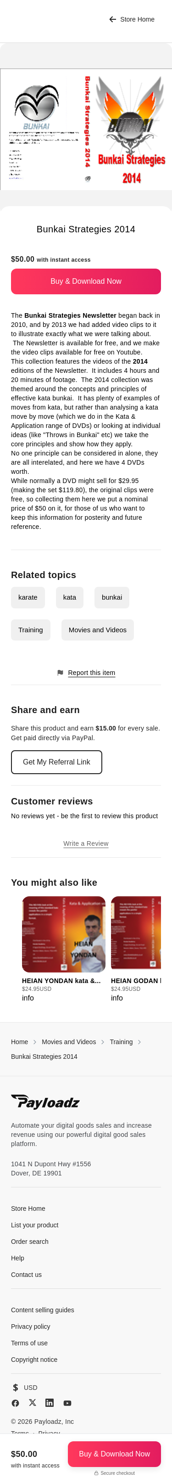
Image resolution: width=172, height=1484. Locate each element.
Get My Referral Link (56, 762)
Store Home (132, 19)
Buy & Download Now (86, 281)
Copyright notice (34, 1359)
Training (30, 630)
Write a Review (85, 843)
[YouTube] (67, 1403)
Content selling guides (42, 1310)
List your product (35, 1225)
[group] (63, 950)
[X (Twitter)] (32, 1402)
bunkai (112, 597)
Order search (30, 1241)
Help (17, 1258)
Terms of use (29, 1343)
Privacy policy (30, 1326)
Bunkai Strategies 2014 (44, 1056)
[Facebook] (15, 1403)
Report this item (85, 673)
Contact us (26, 1274)
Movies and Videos (98, 630)
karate (28, 597)
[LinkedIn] (49, 1403)
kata (69, 597)
